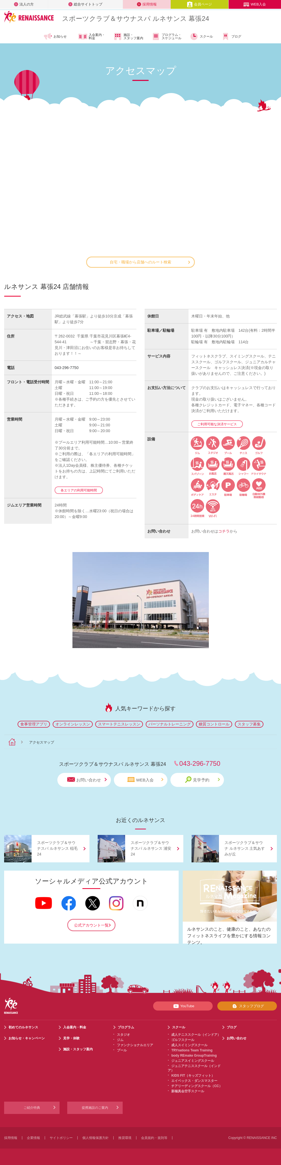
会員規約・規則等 (154, 1138)
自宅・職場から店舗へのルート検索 (150, 262)
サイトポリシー (61, 1138)
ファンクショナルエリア (135, 1045)
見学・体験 (71, 1038)
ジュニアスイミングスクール (192, 1061)
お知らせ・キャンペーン (27, 1038)
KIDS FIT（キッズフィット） (193, 1075)
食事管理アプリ (33, 724)
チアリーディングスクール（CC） (196, 1086)
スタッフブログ (247, 1006)
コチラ (224, 531)
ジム (120, 1040)
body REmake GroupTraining (194, 1055)
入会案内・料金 (91, 37)
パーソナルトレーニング (169, 724)
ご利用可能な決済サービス (217, 424)
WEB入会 (254, 4)
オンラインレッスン (72, 724)
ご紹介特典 (32, 1108)
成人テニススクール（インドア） (196, 1035)
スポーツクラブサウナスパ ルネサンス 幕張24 (135, 18)
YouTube (183, 1006)
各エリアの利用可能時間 (79, 490)
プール (122, 1050)
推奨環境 (124, 1138)
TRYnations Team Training (191, 1050)
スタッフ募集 (249, 724)
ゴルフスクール (182, 1040)
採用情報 (147, 4)
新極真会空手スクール (187, 1091)
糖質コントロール (214, 724)
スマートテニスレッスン (119, 724)
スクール (201, 36)
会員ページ (199, 4)
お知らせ (55, 36)
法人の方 (24, 4)
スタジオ (123, 1035)
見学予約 (202, 779)
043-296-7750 (66, 367)
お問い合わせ (87, 779)
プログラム (126, 1027)
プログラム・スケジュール (166, 36)
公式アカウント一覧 (91, 925)
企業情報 (33, 1138)
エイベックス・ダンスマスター (194, 1081)
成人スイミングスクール (189, 1045)
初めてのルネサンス (23, 1027)
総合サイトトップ (85, 4)
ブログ (231, 36)
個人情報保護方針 (95, 1138)
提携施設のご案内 (95, 1108)
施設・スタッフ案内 (128, 36)
